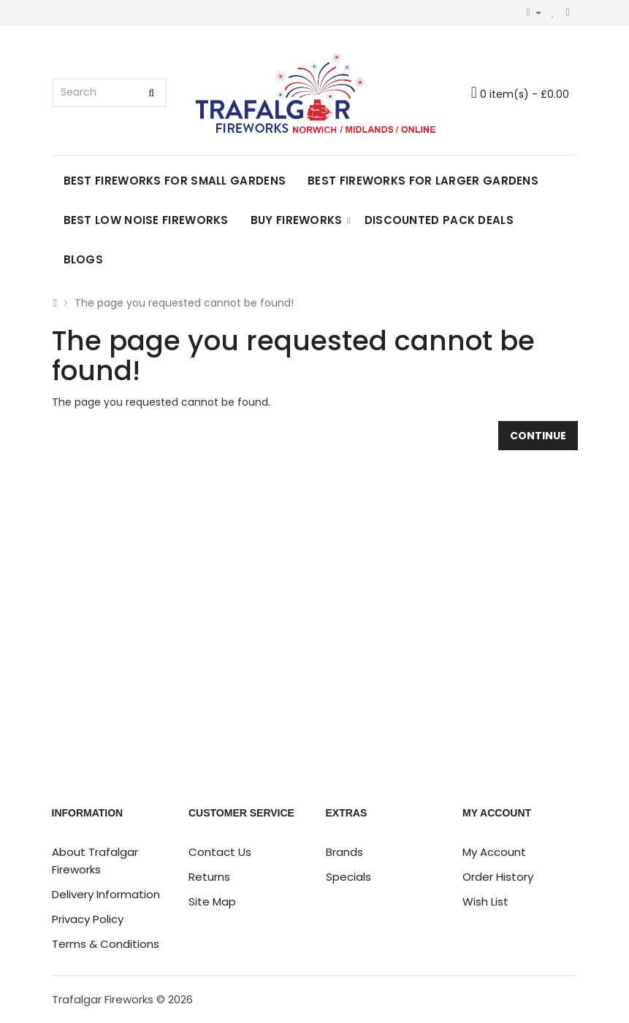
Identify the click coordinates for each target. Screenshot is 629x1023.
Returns (209, 876)
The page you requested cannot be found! (184, 303)
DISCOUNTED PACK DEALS (439, 220)
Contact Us (219, 852)
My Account (494, 852)
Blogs (84, 259)
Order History (497, 876)
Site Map (212, 901)
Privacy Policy (87, 919)
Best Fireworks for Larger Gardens (423, 180)
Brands (344, 852)
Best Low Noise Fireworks (146, 220)
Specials (348, 876)
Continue (538, 435)
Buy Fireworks (297, 220)
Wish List (485, 901)
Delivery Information (106, 894)
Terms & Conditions (105, 943)
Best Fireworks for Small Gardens (175, 180)
